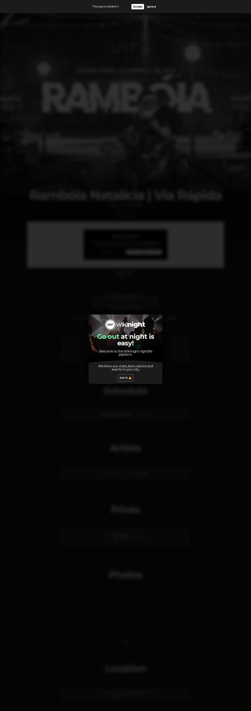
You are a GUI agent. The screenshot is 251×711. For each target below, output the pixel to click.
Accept (137, 6)
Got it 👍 (126, 377)
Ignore (151, 6)
